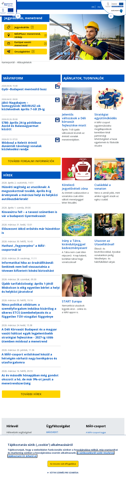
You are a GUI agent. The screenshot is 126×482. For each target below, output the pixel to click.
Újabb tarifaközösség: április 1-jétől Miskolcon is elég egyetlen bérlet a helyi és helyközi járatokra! (31, 290)
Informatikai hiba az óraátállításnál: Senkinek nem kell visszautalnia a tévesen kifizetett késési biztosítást (28, 269)
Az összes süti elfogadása (63, 463)
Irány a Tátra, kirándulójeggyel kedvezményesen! (74, 246)
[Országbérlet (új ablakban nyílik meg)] (30, 53)
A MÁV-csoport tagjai (96, 434)
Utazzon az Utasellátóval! (104, 244)
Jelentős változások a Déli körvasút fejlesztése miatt (74, 122)
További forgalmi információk (31, 163)
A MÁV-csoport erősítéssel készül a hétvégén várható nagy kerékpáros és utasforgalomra (29, 360)
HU (99, 6)
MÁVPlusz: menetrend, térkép (27, 37)
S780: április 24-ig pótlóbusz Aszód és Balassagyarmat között (21, 128)
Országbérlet (22, 53)
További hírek (31, 396)
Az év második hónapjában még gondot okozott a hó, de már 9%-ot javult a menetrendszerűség (30, 381)
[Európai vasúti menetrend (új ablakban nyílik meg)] (30, 45)
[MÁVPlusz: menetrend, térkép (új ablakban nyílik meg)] (30, 37)
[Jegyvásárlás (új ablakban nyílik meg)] (30, 29)
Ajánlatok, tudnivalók (83, 80)
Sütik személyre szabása (64, 472)
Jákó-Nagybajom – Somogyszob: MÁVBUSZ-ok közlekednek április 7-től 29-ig (23, 108)
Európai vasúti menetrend (22, 45)
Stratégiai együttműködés (105, 118)
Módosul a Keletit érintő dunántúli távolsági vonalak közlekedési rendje (22, 148)
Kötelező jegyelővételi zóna (75, 189)
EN (93, 6)
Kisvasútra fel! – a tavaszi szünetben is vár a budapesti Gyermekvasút (29, 216)
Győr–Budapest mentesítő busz (24, 91)
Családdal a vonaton (102, 189)
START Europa (72, 303)
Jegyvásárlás (21, 29)
